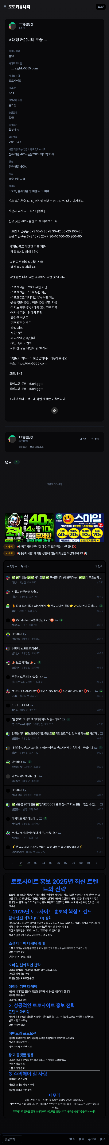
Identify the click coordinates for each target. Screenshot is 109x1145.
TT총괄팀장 (26, 437)
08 (73, 863)
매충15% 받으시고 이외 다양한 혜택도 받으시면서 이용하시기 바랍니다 (52, 747)
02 (28, 863)
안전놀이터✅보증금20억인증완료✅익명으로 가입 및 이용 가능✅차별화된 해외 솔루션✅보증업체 (54, 734)
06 (58, 863)
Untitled (17, 634)
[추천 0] (72, 1139)
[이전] (13, 863)
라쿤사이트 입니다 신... (25, 776)
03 (35, 863)
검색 (98, 566)
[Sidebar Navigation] (5, 6)
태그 (25, 566)
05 (50, 863)
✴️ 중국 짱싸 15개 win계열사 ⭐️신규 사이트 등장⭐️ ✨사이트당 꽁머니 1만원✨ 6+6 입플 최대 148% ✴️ (55, 606)
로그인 (101, 6)
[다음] (96, 863)
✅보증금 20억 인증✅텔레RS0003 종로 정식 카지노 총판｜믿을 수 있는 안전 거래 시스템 (54, 805)
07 (65, 863)
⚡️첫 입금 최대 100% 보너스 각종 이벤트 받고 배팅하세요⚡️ (47, 847)
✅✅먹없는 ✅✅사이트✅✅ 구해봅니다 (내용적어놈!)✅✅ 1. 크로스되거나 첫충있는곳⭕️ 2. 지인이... (56, 578)
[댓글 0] (81, 1139)
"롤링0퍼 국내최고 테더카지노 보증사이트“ (36, 719)
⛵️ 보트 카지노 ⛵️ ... (24, 662)
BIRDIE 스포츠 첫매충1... (26, 648)
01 (20, 863)
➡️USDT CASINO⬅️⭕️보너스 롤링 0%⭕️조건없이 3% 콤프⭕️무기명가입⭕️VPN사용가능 (52, 691)
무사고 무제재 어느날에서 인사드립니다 (34, 832)
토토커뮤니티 (19, 6)
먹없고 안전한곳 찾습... (25, 591)
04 (43, 863)
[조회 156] (92, 1139)
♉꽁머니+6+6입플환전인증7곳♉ (33, 620)
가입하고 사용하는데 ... (25, 818)
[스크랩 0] (102, 1139)
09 (81, 863)
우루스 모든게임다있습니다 (27, 676)
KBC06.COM (20, 705)
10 (88, 863)
